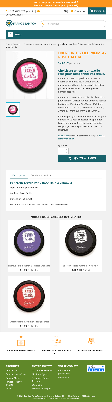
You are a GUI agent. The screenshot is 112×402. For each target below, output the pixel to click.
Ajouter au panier (82, 158)
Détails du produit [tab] (41, 175)
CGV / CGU (37, 384)
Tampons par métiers (16, 374)
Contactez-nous (14, 14)
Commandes (64, 377)
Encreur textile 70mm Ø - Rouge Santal (29, 321)
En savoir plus (63, 135)
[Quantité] (61, 151)
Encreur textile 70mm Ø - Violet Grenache (29, 265)
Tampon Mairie (13, 378)
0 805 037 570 (55, 398)
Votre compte (68, 366)
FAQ (66, 11)
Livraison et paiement (42, 370)
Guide (8, 388)
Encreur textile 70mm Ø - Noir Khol (80, 265)
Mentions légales (40, 374)
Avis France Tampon (41, 388)
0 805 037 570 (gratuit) (22, 11)
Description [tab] (19, 175)
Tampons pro (12, 370)
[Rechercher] (73, 23)
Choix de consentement (70, 398)
